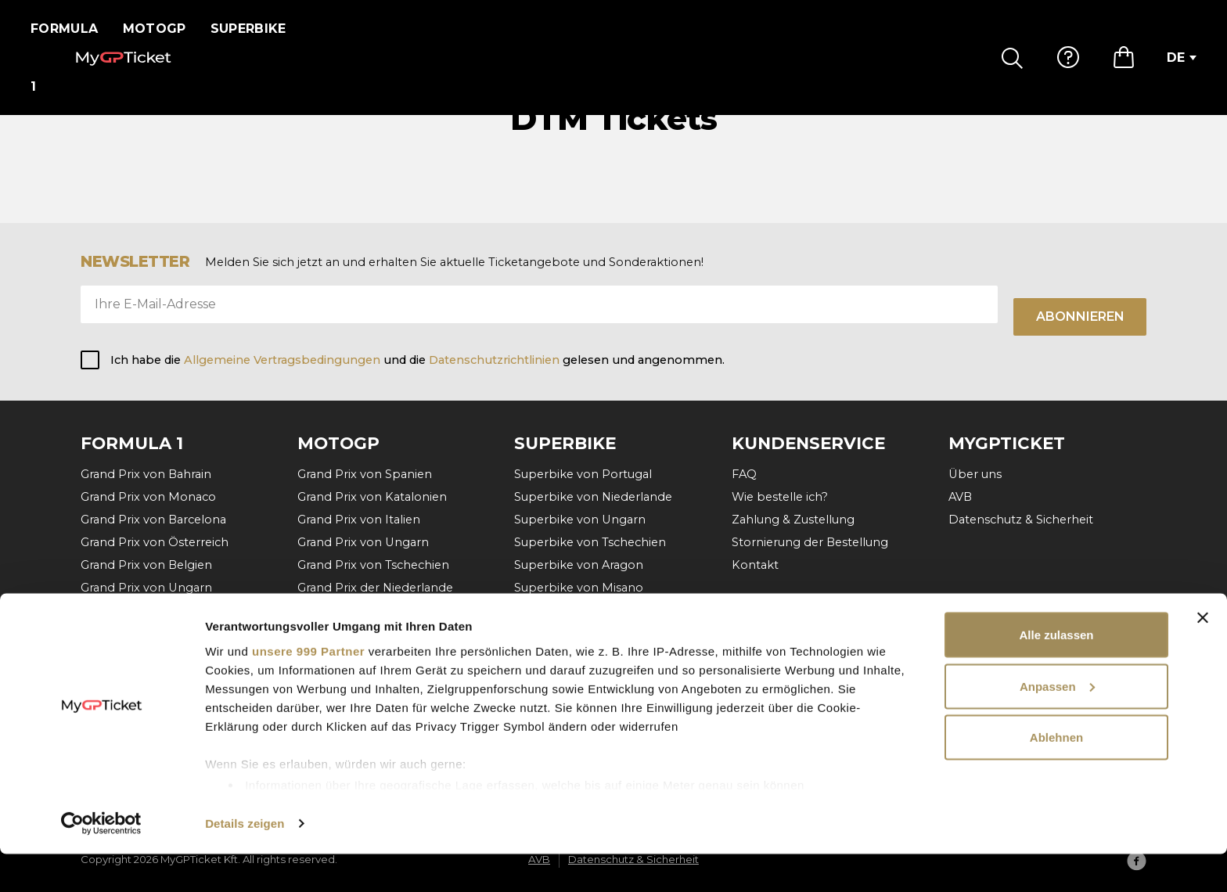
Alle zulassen (1056, 672)
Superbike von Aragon (578, 566)
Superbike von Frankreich (588, 611)
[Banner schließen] (1202, 655)
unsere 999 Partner (308, 688)
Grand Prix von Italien (358, 520)
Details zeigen (244, 861)
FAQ (744, 474)
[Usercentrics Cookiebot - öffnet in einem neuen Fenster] (101, 861)
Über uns (975, 474)
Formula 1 (69, 28)
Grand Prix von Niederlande (160, 611)
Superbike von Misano (578, 588)
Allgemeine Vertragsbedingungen (283, 360)
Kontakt (755, 566)
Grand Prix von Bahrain (146, 474)
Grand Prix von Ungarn (146, 588)
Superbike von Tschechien (590, 543)
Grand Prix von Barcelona (153, 520)
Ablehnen (1056, 775)
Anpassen (1057, 724)
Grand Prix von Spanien (364, 474)
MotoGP (164, 28)
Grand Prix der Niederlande (375, 588)
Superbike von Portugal (583, 474)
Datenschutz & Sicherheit (1020, 520)
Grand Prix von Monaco (148, 497)
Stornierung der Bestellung (810, 543)
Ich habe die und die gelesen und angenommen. (417, 360)
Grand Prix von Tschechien (373, 566)
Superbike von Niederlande (593, 497)
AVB (960, 497)
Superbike (258, 28)
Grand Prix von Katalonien (372, 497)
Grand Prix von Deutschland (378, 611)
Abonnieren (1080, 316)
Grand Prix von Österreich (154, 543)
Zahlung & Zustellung (793, 520)
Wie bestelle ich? (780, 497)
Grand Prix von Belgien (146, 566)
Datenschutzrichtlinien (494, 360)
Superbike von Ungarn (580, 520)
